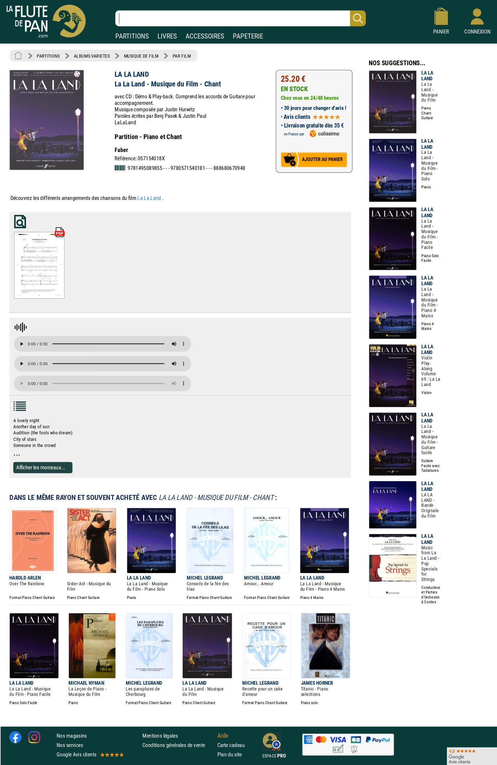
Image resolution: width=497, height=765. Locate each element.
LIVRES (167, 36)
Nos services (70, 745)
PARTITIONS (132, 36)
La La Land (149, 198)
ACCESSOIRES (205, 36)
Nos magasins (72, 736)
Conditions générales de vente (178, 745)
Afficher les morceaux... (40, 467)
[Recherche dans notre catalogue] (240, 18)
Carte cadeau (231, 745)
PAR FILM (182, 56)
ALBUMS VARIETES (92, 56)
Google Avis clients (90, 754)
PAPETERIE (248, 36)
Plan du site (229, 754)
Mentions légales (160, 736)
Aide (222, 735)
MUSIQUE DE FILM (141, 56)
